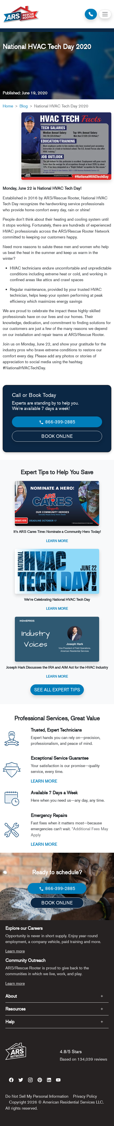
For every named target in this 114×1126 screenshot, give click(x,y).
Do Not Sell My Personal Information (36, 1096)
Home (8, 105)
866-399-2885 (57, 422)
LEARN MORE (44, 781)
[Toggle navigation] (105, 14)
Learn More (57, 541)
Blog (24, 105)
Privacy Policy (85, 1096)
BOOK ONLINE (57, 436)
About (11, 996)
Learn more (15, 950)
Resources (15, 1009)
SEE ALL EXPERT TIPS (57, 689)
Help (9, 1021)
